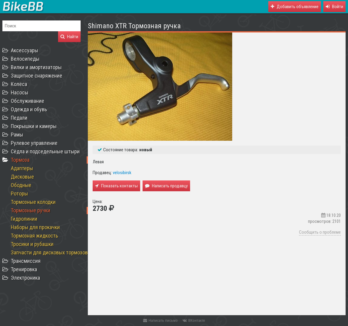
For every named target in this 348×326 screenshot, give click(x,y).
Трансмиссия (26, 261)
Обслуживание (27, 101)
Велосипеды (25, 59)
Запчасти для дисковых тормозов (49, 252)
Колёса (19, 84)
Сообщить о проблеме (320, 232)
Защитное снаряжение (36, 75)
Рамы (17, 134)
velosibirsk (122, 172)
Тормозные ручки (30, 210)
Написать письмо (160, 320)
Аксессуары (24, 50)
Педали (19, 118)
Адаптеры (22, 168)
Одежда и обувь (29, 109)
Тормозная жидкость (34, 235)
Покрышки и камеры (34, 126)
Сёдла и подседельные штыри (45, 151)
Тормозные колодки (33, 202)
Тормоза (20, 160)
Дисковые (22, 177)
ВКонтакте (194, 320)
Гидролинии (24, 219)
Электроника (25, 278)
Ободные (21, 185)
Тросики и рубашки (32, 244)
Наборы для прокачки (35, 227)
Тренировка (24, 269)
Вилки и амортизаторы (36, 67)
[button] (334, 6)
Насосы (19, 92)
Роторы (19, 193)
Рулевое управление (34, 143)
